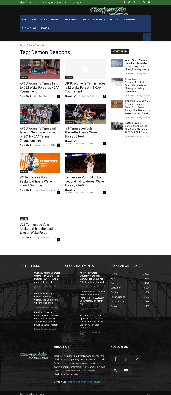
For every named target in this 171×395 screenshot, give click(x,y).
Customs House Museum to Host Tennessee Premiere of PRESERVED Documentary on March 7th (92, 296)
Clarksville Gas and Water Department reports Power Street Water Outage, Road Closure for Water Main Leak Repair (138, 106)
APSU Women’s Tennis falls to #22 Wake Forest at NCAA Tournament (40, 87)
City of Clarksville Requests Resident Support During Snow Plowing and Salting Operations (135, 84)
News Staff (25, 95)
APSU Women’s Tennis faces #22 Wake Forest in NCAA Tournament (84, 87)
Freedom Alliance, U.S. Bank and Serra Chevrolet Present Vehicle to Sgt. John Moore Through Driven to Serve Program (46, 316)
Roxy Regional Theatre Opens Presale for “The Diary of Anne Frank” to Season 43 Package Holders (91, 319)
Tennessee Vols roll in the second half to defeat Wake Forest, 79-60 (83, 180)
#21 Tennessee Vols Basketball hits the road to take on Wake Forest (37, 227)
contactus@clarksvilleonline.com (83, 379)
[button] (147, 37)
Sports (24, 77)
